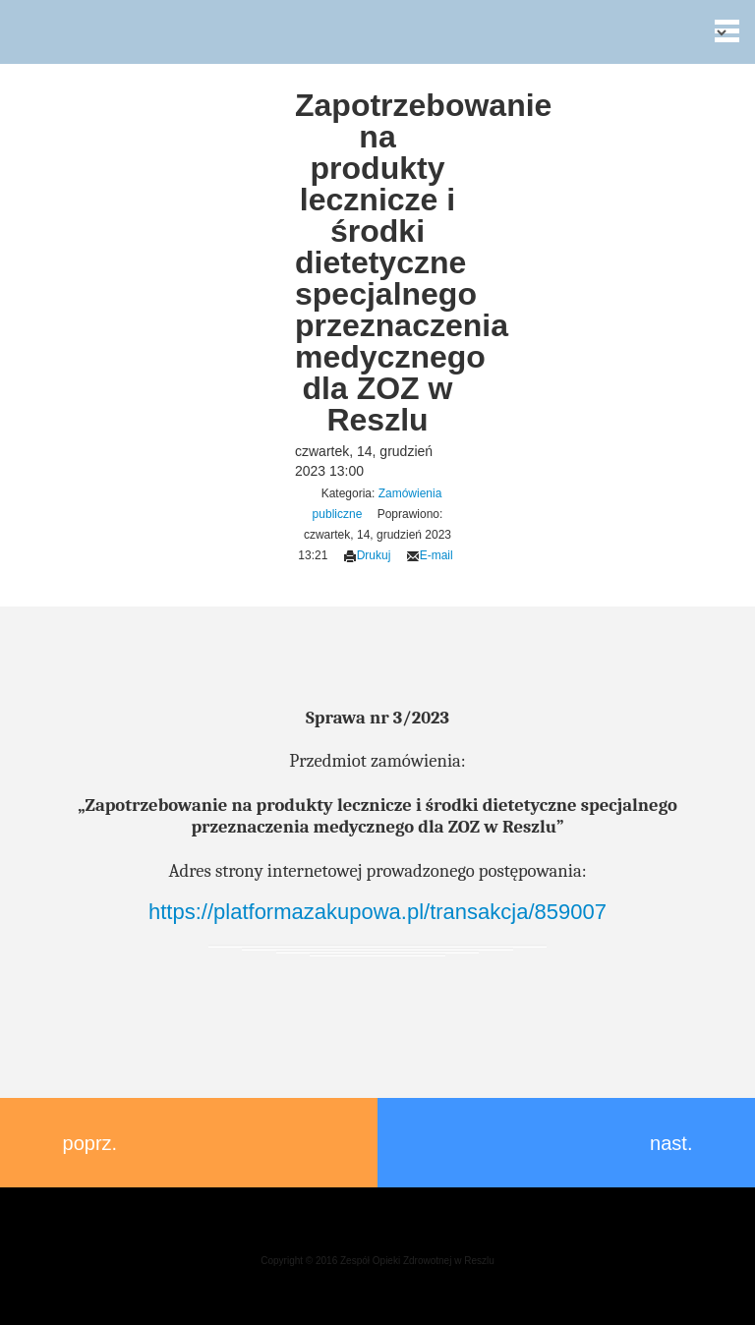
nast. (681, 1143)
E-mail (429, 555)
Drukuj (367, 555)
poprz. (80, 1143)
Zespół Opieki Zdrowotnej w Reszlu (30, 30)
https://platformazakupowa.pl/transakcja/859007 (377, 911)
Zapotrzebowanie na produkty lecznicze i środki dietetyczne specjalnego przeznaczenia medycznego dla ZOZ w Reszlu (423, 262)
